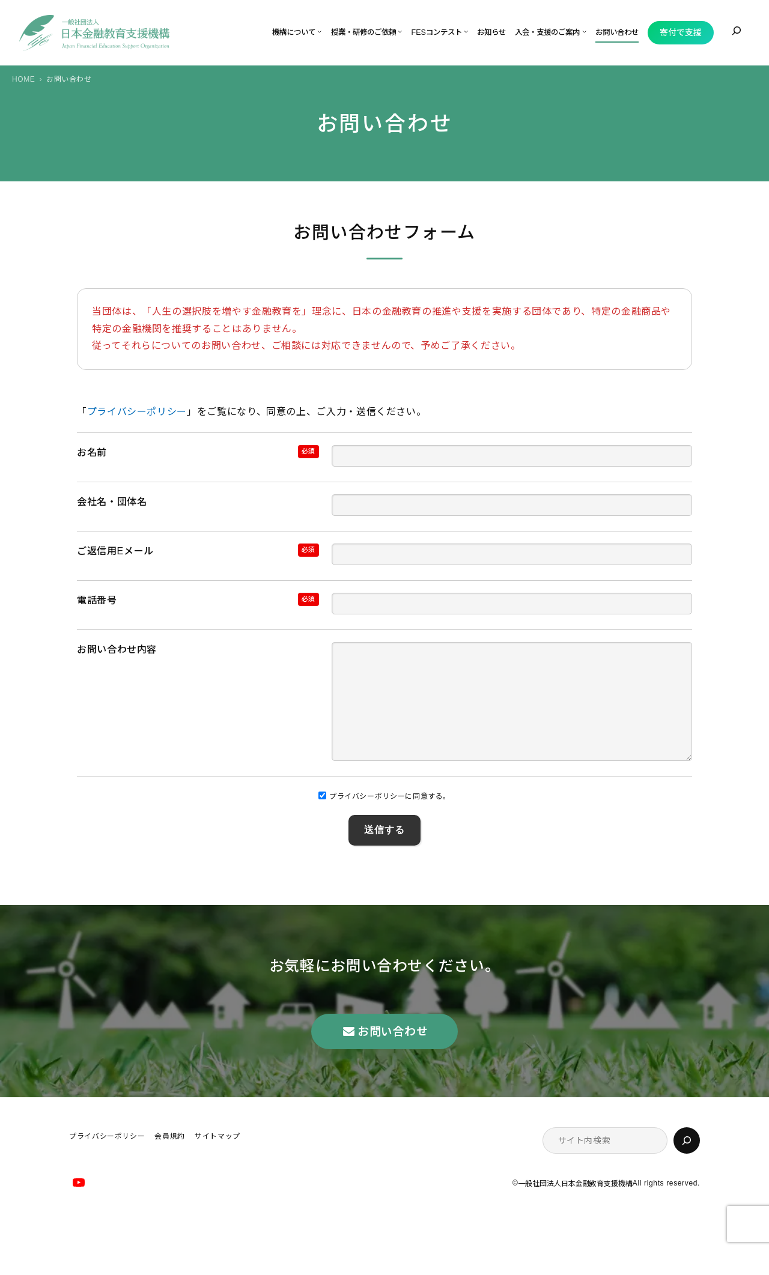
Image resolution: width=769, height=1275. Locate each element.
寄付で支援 (681, 32)
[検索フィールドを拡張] (736, 30)
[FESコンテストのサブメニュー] (466, 31)
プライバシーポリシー (137, 412)
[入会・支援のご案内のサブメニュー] (584, 31)
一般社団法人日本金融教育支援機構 (575, 1208)
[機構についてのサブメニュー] (319, 31)
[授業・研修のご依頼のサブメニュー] (400, 31)
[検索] (686, 1164)
